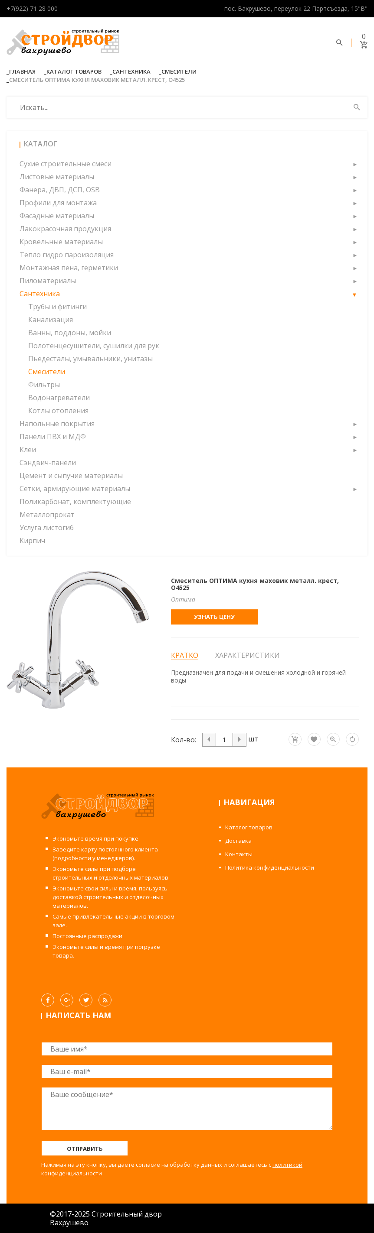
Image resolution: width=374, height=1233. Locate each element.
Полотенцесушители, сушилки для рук (93, 345)
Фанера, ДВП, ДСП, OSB (60, 189)
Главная (22, 71)
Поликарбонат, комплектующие (75, 501)
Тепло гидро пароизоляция (67, 254)
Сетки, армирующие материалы (75, 488)
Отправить (85, 1148)
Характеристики (247, 655)
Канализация (50, 319)
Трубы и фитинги (57, 306)
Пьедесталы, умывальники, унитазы (90, 358)
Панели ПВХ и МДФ (53, 436)
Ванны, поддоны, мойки (69, 332)
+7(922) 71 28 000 (32, 8)
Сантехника (131, 71)
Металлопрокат (47, 514)
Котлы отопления (58, 410)
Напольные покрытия (57, 423)
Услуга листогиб (47, 527)
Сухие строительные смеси (66, 163)
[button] (354, 163)
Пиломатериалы (48, 280)
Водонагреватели (59, 397)
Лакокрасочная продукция (65, 228)
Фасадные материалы (57, 215)
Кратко (184, 655)
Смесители (179, 71)
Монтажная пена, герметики (69, 267)
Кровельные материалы (61, 241)
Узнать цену (214, 617)
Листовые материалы (57, 176)
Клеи (28, 449)
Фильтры (44, 384)
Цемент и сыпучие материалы (71, 475)
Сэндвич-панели (48, 462)
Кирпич (32, 540)
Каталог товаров (74, 71)
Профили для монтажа (58, 202)
